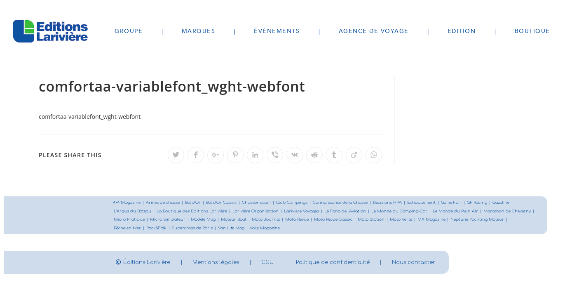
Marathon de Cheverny (138, 220)
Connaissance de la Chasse (349, 202)
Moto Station (433, 220)
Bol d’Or (197, 202)
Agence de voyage (374, 31)
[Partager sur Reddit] (314, 155)
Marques (199, 31)
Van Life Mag (296, 228)
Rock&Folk (219, 228)
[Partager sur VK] (294, 155)
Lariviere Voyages (307, 211)
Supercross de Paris (257, 228)
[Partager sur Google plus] (215, 155)
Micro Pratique (184, 220)
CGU (285, 263)
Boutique (532, 31)
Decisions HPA (398, 202)
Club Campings (300, 202)
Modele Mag (261, 220)
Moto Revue (356, 220)
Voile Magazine (331, 228)
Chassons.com (263, 202)
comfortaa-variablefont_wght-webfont (90, 116)
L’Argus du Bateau (133, 211)
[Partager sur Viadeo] (354, 155)
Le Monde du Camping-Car (409, 211)
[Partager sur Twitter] (176, 155)
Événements (277, 31)
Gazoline (516, 202)
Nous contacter (447, 263)
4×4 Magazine (127, 202)
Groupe (129, 31)
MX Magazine (494, 220)
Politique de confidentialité (358, 263)
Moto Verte (463, 220)
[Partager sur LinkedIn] (255, 155)
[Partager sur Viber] (275, 155)
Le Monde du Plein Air (466, 211)
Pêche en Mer (189, 228)
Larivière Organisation (260, 211)
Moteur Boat (292, 220)
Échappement (433, 202)
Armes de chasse (166, 202)
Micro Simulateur (224, 220)
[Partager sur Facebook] (196, 155)
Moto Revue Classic (394, 220)
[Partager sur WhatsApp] (374, 155)
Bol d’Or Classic (227, 202)
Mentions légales (227, 263)
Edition (462, 31)
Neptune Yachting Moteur (141, 228)
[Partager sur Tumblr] (334, 155)
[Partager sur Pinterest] (235, 155)
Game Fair (465, 202)
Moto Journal (325, 220)
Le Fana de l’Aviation (353, 211)
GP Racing (491, 202)
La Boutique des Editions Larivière (194, 211)
